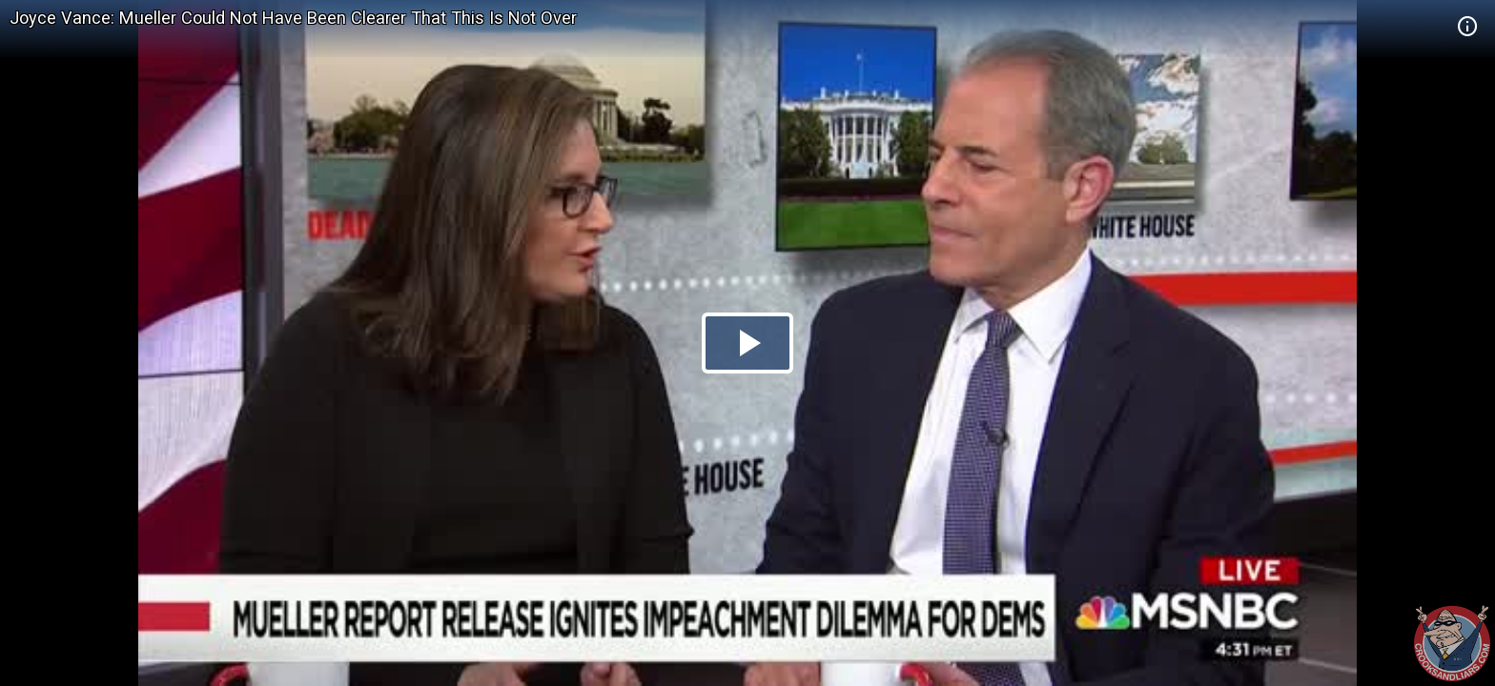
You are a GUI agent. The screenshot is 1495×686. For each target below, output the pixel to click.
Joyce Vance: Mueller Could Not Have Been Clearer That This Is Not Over (293, 18)
